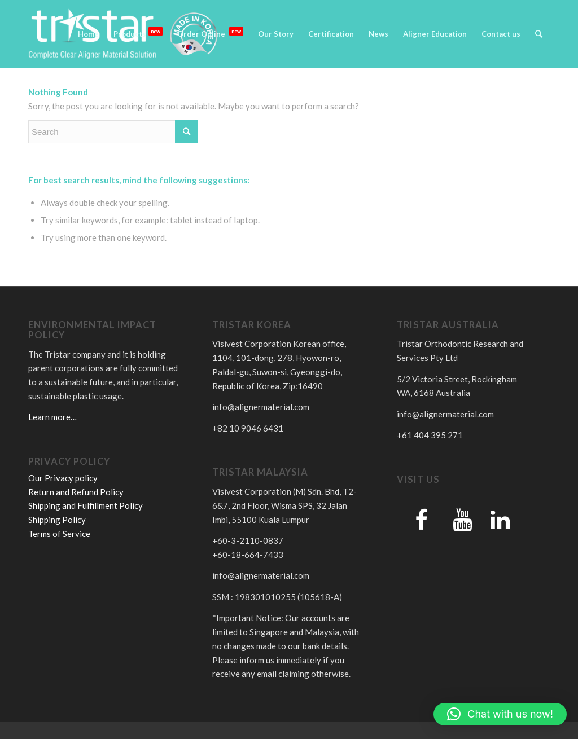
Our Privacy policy (63, 478)
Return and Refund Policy (76, 492)
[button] (500, 714)
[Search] (539, 33)
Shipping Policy (57, 519)
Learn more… (52, 417)
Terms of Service (59, 534)
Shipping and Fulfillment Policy (85, 505)
